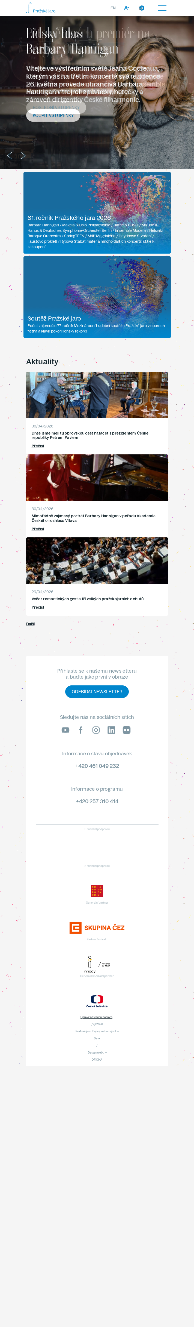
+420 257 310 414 (97, 801)
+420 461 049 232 (97, 765)
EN (113, 7)
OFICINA (97, 1059)
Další (30, 623)
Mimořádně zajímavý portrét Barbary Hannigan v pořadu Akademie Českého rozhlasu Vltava (94, 518)
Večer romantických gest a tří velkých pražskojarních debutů (88, 598)
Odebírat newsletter (97, 691)
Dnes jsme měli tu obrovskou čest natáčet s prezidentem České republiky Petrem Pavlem (90, 435)
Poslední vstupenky (56, 107)
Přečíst (38, 446)
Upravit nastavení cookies (96, 1017)
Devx (97, 1038)
